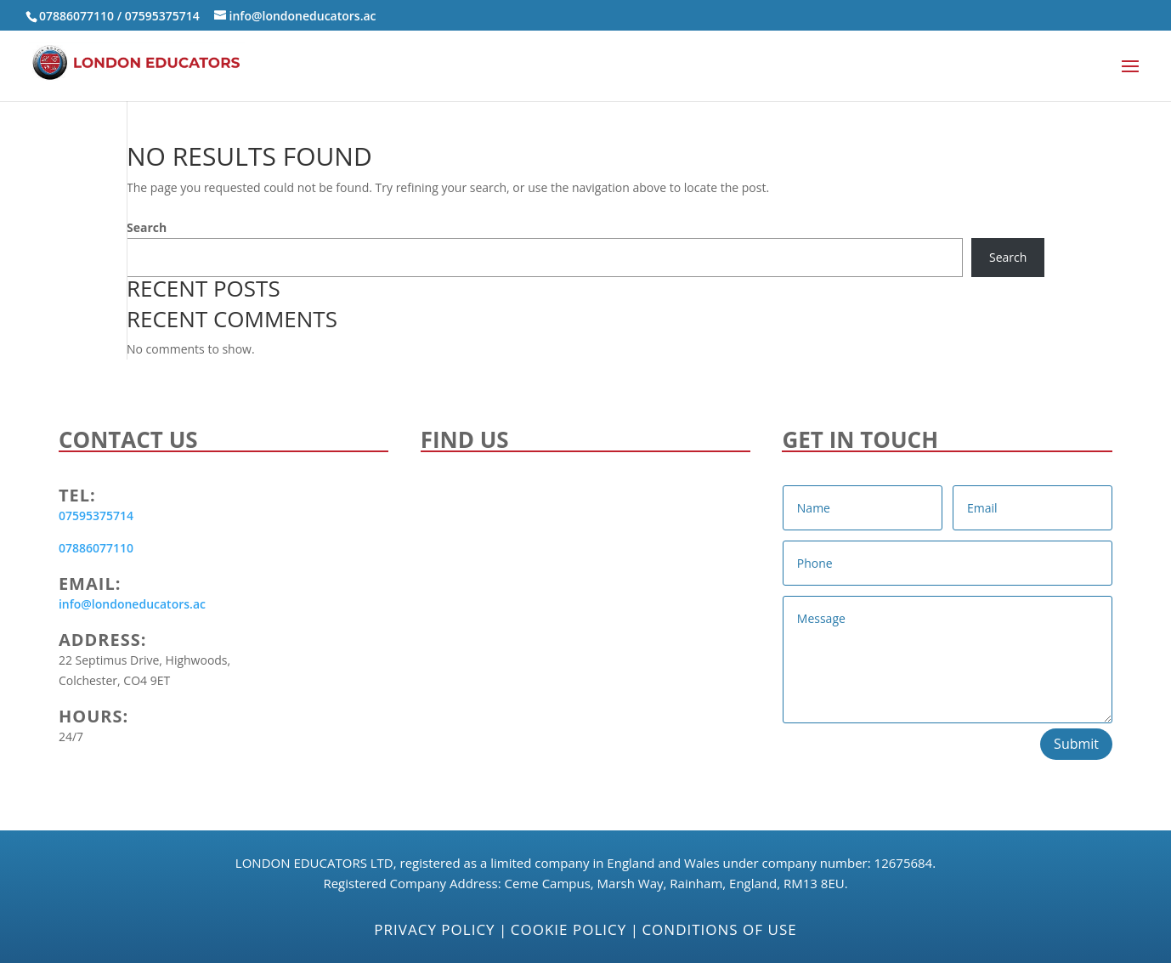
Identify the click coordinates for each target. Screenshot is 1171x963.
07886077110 (76, 16)
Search (147, 227)
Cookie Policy (568, 929)
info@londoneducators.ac (132, 604)
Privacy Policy (434, 929)
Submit (1076, 743)
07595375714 (162, 16)
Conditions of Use (719, 929)
